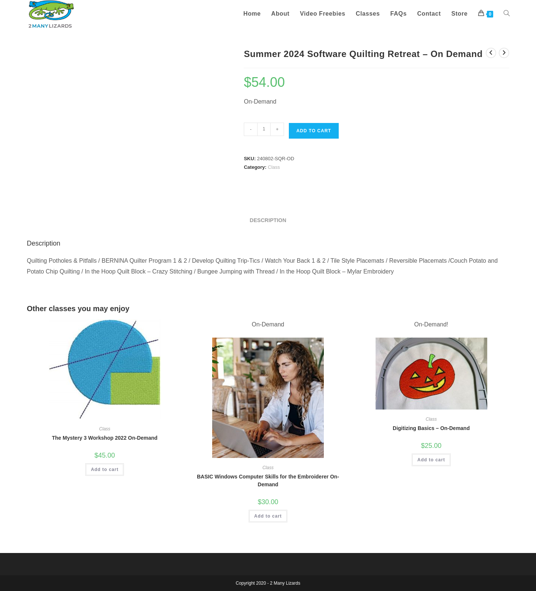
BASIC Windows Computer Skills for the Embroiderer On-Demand (268, 480)
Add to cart (313, 130)
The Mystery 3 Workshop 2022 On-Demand (104, 438)
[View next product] (504, 53)
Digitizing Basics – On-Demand (431, 428)
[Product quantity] (264, 129)
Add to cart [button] (104, 469)
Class (274, 167)
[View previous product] (491, 53)
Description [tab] (268, 220)
